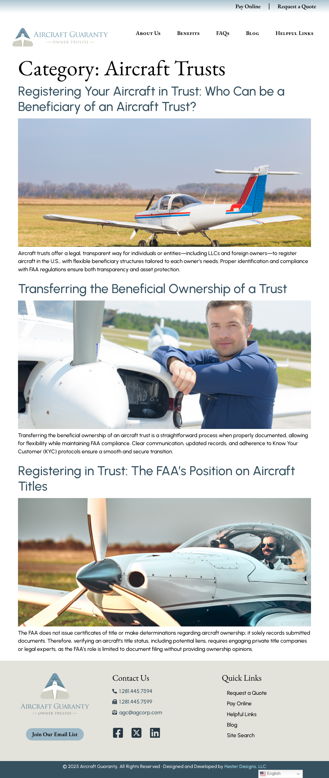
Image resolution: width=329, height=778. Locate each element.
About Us (148, 33)
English (270, 774)
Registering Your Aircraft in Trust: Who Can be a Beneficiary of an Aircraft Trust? (151, 98)
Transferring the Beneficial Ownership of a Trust (152, 288)
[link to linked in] (157, 732)
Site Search (240, 735)
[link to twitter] (139, 732)
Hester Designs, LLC (245, 766)
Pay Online (248, 6)
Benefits (188, 33)
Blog (252, 33)
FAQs (223, 33)
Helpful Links (295, 33)
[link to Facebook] (120, 732)
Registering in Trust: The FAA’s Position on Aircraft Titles (156, 478)
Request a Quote (297, 6)
